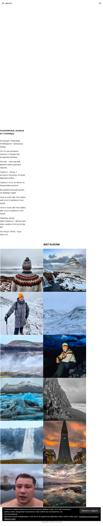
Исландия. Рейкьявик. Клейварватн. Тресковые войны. (11, 144)
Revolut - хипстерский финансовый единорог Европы (10, 164)
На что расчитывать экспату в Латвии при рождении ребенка (10, 154)
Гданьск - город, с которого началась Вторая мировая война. (12, 175)
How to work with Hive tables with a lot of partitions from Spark (13, 200)
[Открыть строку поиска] (100, 3)
